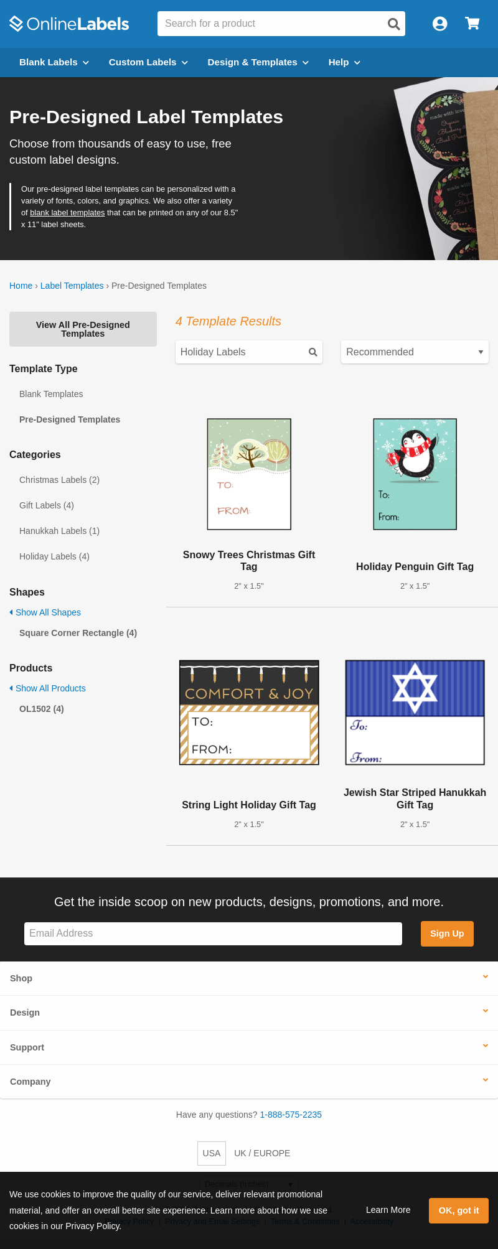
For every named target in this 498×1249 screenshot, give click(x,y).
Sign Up (447, 933)
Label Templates (72, 286)
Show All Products (47, 688)
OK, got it (459, 1210)
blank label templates (67, 212)
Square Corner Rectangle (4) (78, 633)
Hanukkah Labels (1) (59, 531)
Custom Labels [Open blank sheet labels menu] (148, 62)
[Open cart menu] (472, 23)
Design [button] (25, 1012)
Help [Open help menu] (344, 62)
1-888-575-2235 (291, 1115)
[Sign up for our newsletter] (213, 933)
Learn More (388, 1210)
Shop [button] (21, 978)
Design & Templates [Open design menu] (258, 62)
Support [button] (27, 1047)
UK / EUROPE (262, 1153)
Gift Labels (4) (46, 505)
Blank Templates (51, 394)
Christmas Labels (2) (59, 480)
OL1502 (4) (41, 709)
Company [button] (30, 1082)
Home (20, 286)
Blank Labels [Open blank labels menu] (54, 62)
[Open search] (394, 24)
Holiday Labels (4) (54, 556)
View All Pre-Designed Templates (83, 329)
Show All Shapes (45, 612)
